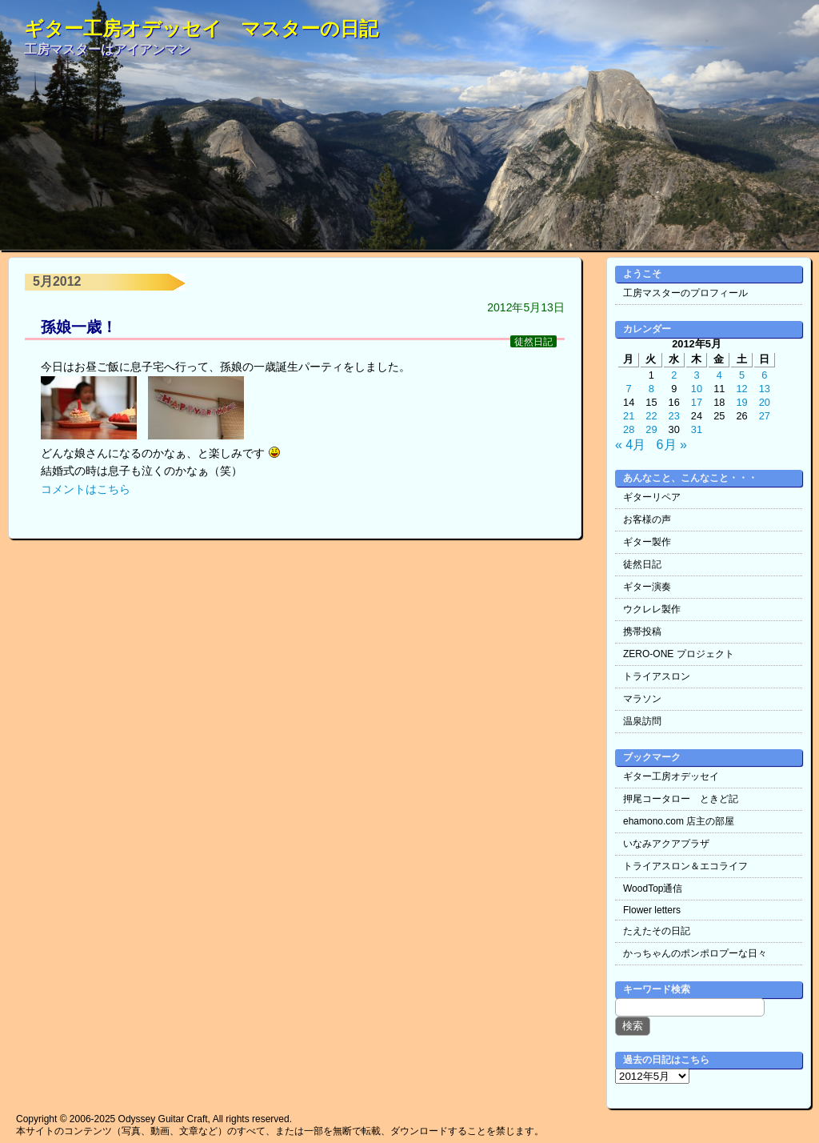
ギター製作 (647, 541)
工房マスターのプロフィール (685, 293)
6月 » (672, 444)
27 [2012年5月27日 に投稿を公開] (764, 416)
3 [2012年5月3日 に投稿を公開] (696, 375)
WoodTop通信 (652, 888)
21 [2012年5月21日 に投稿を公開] (628, 416)
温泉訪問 (642, 721)
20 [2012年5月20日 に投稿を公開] (764, 402)
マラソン (642, 698)
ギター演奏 (647, 586)
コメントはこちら (85, 489)
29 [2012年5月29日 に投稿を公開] (651, 429)
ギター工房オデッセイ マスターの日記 (201, 28)
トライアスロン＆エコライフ (685, 866)
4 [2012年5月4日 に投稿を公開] (719, 375)
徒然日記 (533, 341)
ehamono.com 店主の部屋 (678, 821)
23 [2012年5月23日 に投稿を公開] (674, 416)
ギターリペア (652, 497)
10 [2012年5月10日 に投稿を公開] (696, 389)
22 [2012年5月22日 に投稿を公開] (651, 416)
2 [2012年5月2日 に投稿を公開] (674, 375)
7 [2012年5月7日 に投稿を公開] (629, 389)
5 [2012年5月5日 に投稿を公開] (742, 375)
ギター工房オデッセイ (671, 776)
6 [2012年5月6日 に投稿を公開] (764, 375)
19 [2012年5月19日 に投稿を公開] (741, 402)
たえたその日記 (656, 930)
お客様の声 (647, 519)
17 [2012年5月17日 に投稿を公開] (696, 402)
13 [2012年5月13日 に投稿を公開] (764, 389)
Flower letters (652, 910)
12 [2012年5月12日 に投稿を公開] (741, 389)
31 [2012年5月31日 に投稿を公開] (696, 429)
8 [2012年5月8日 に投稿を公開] (651, 389)
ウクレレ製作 (652, 609)
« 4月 (630, 444)
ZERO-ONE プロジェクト (678, 654)
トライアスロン (656, 676)
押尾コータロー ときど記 (680, 798)
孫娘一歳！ (79, 327)
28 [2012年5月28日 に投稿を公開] (628, 429)
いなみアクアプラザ (666, 843)
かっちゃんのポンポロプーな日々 (695, 953)
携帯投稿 (642, 631)
